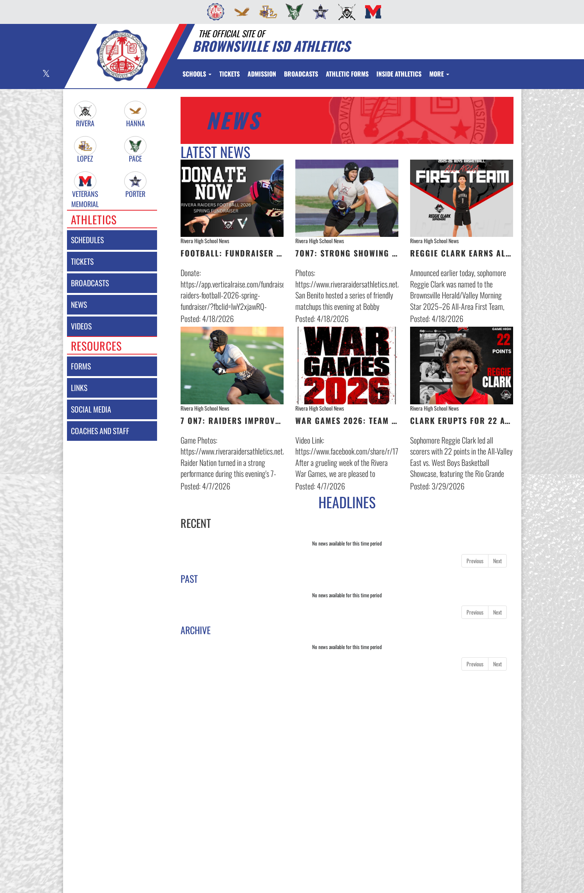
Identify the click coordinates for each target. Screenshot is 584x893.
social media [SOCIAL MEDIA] (91, 409)
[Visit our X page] (46, 74)
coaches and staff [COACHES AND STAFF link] (100, 430)
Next (497, 561)
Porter (135, 194)
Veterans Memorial (85, 194)
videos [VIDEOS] (81, 326)
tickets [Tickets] (82, 261)
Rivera (85, 123)
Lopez (85, 159)
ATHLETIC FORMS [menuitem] (347, 73)
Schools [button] (197, 73)
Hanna (135, 123)
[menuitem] (213, 12)
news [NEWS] (79, 304)
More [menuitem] (439, 73)
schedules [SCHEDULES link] (87, 240)
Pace (135, 159)
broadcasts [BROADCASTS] (90, 283)
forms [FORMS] (81, 366)
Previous (474, 561)
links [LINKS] (79, 387)
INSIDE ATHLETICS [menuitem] (398, 73)
